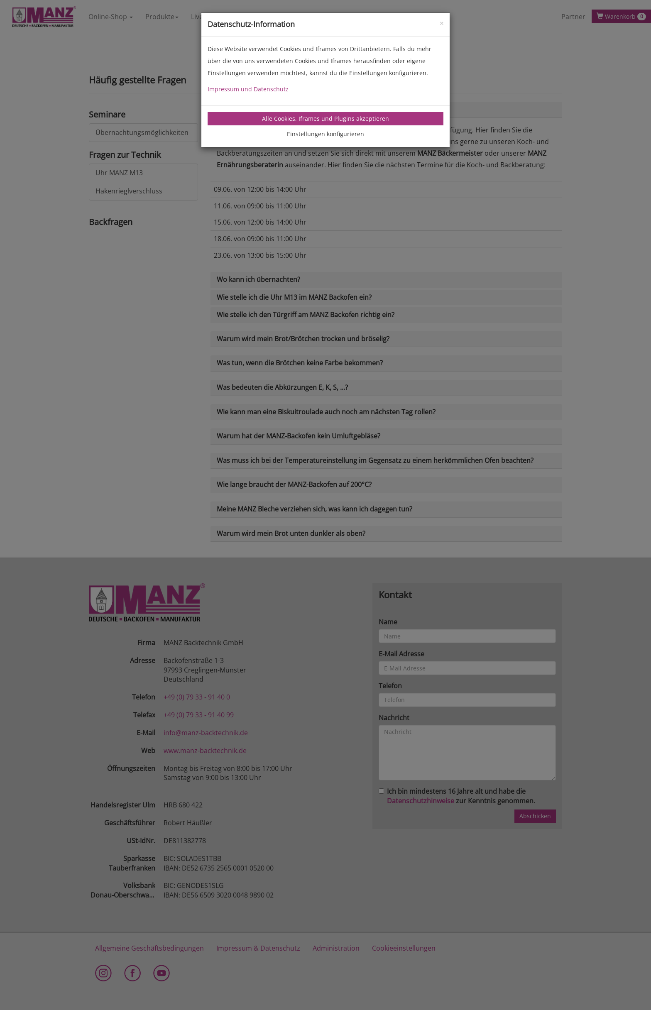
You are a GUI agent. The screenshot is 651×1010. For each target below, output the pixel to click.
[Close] (441, 22)
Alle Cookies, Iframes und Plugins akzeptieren (325, 118)
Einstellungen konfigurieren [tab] (325, 134)
